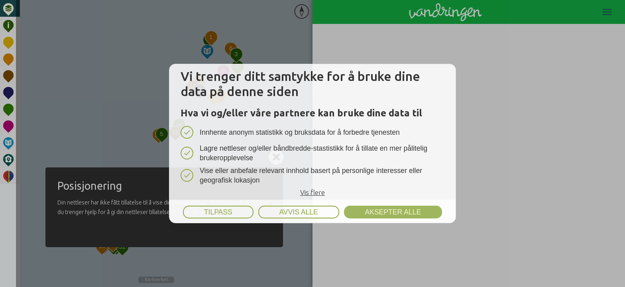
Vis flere (312, 192)
